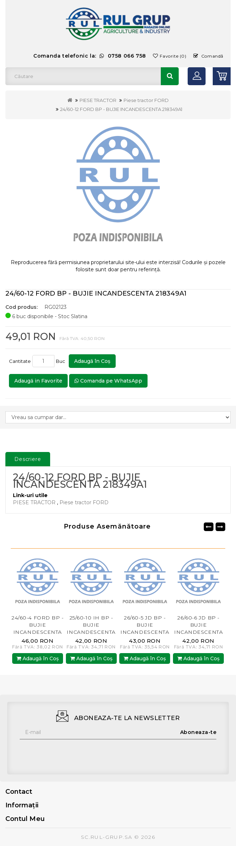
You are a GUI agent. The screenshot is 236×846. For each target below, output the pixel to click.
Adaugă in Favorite (38, 381)
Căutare (170, 76)
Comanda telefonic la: (89, 56)
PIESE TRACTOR (98, 100)
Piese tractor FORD (146, 100)
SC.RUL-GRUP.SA (107, 837)
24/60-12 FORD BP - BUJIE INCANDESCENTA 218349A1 (121, 109)
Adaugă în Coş (92, 361)
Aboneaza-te (198, 732)
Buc (61, 361)
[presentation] (74, 753)
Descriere (27, 459)
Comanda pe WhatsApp (108, 381)
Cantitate (20, 361)
